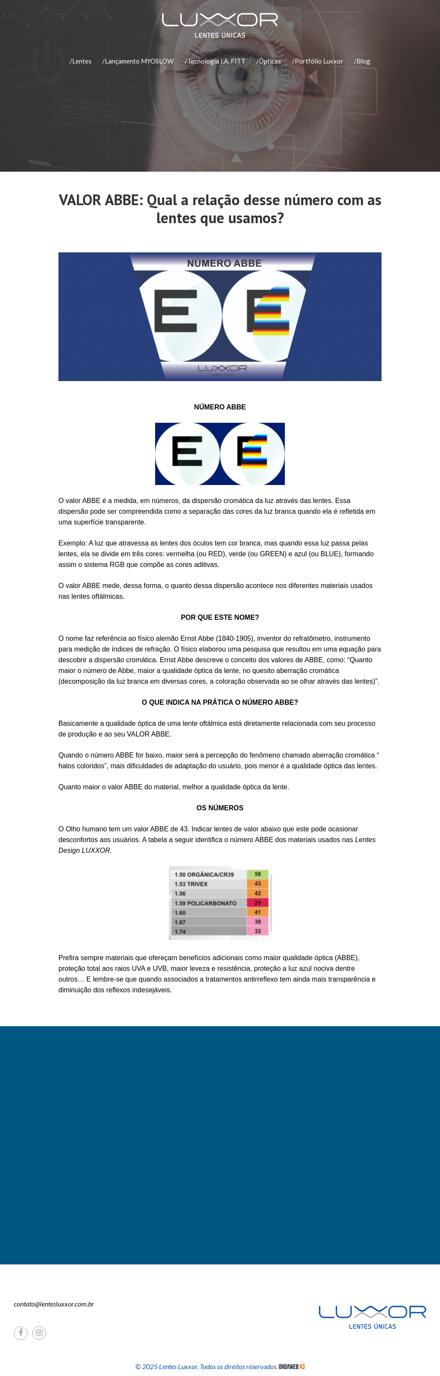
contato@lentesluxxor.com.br (54, 1304)
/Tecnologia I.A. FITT (215, 61)
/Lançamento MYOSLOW (138, 61)
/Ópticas (268, 61)
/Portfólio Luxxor (317, 61)
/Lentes (81, 61)
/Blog (362, 61)
